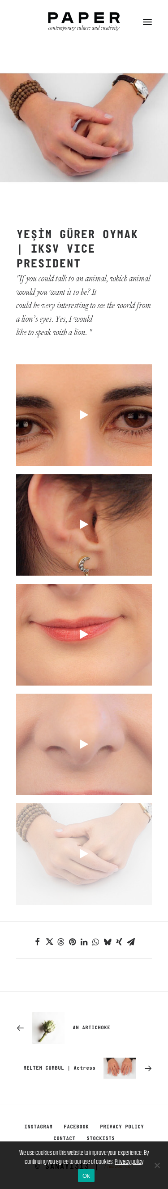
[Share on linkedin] (84, 941)
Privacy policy (129, 1161)
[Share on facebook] (37, 941)
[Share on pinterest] (72, 941)
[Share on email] (130, 941)
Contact (64, 1138)
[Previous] (84, 1028)
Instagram (38, 1127)
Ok (86, 1175)
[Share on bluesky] (107, 941)
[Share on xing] (119, 941)
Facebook (76, 1127)
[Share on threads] (61, 941)
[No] (156, 1165)
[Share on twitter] (49, 941)
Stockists (100, 1138)
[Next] (84, 1068)
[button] (147, 22)
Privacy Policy (122, 1127)
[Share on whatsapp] (95, 941)
